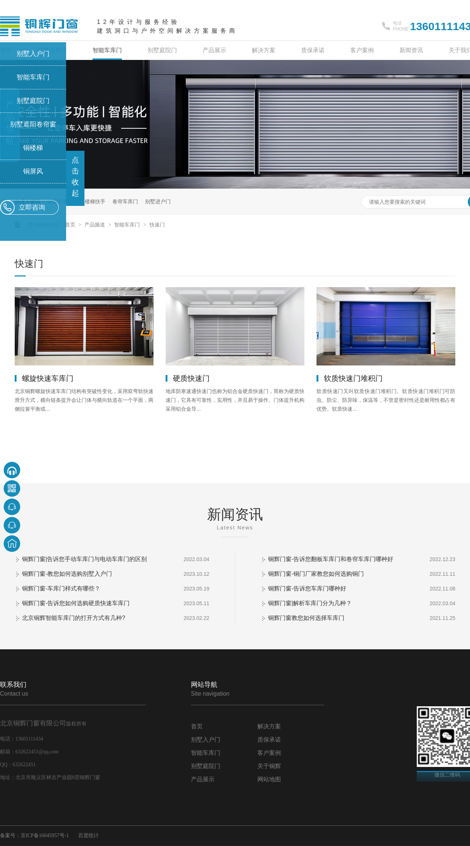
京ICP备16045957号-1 (45, 835)
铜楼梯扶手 (92, 201)
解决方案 (263, 50)
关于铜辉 (269, 766)
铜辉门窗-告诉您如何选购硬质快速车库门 (76, 603)
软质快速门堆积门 (353, 378)
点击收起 (75, 176)
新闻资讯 (411, 50)
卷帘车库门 (125, 201)
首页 (71, 225)
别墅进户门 (158, 201)
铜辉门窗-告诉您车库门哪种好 (307, 588)
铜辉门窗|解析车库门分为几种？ (310, 603)
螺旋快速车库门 (47, 378)
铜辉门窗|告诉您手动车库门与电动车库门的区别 (84, 559)
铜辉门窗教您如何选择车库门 (306, 618)
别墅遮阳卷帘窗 (33, 124)
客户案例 (362, 50)
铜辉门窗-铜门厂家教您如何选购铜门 (316, 574)
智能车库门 (107, 50)
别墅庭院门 (162, 50)
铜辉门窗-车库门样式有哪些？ (61, 588)
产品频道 (95, 225)
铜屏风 (33, 171)
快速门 (157, 225)
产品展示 (214, 50)
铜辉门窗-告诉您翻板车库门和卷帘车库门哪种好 (330, 559)
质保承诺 (313, 50)
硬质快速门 (191, 378)
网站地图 (269, 779)
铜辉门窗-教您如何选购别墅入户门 (67, 574)
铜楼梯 (33, 147)
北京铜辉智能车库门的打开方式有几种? (73, 618)
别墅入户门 (205, 739)
